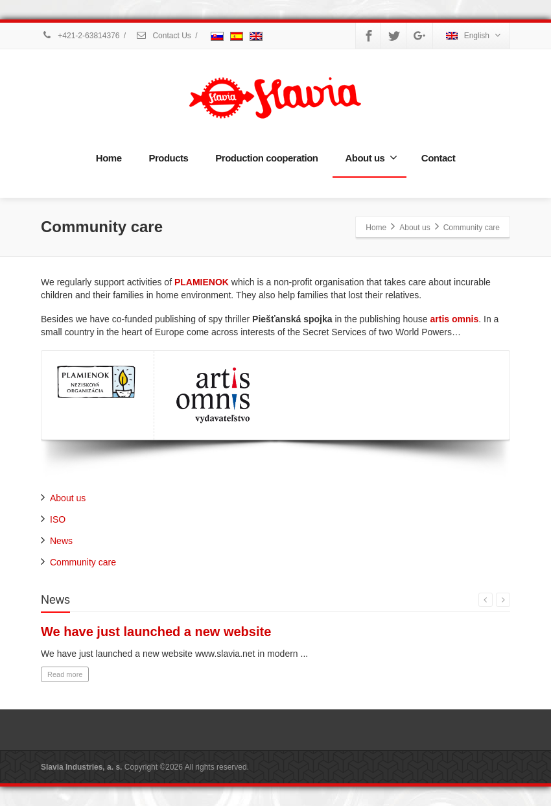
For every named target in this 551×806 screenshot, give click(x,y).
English (473, 35)
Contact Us (163, 35)
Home (109, 157)
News (61, 541)
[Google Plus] (419, 36)
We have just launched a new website (156, 631)
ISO (57, 519)
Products (168, 157)
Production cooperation (266, 157)
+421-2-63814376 (80, 35)
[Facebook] (369, 36)
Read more (64, 674)
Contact (438, 157)
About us (371, 157)
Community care (83, 562)
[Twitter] (394, 36)
